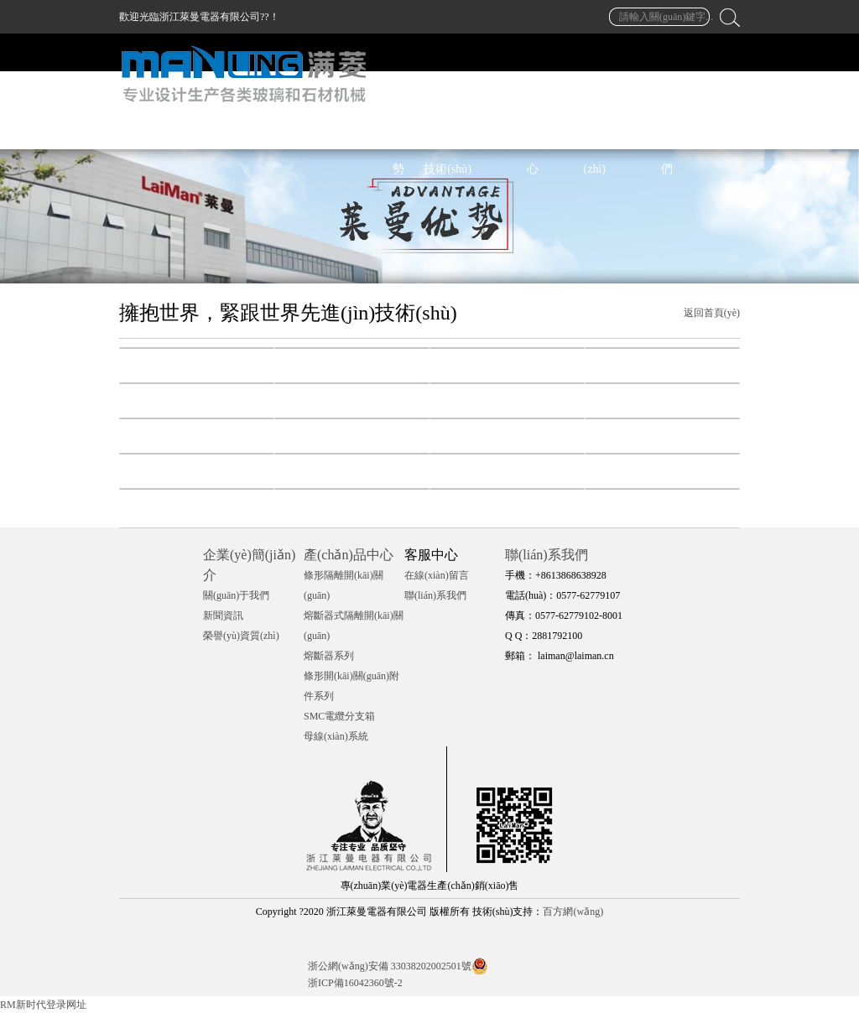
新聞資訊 (223, 615)
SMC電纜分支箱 (339, 716)
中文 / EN (715, 130)
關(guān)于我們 (236, 595)
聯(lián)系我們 (435, 595)
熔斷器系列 (329, 656)
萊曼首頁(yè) (304, 130)
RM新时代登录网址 (43, 1004)
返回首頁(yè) (712, 313)
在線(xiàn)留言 (436, 575)
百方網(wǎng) (573, 911)
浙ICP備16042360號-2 (355, 983)
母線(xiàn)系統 (336, 736)
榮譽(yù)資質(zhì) (241, 636)
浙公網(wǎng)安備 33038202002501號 (389, 966)
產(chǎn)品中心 (348, 555)
